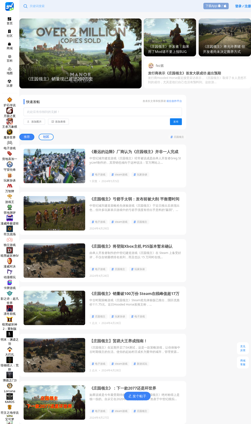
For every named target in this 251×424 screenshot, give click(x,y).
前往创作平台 (174, 101)
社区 (46, 137)
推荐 (27, 137)
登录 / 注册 (243, 6)
